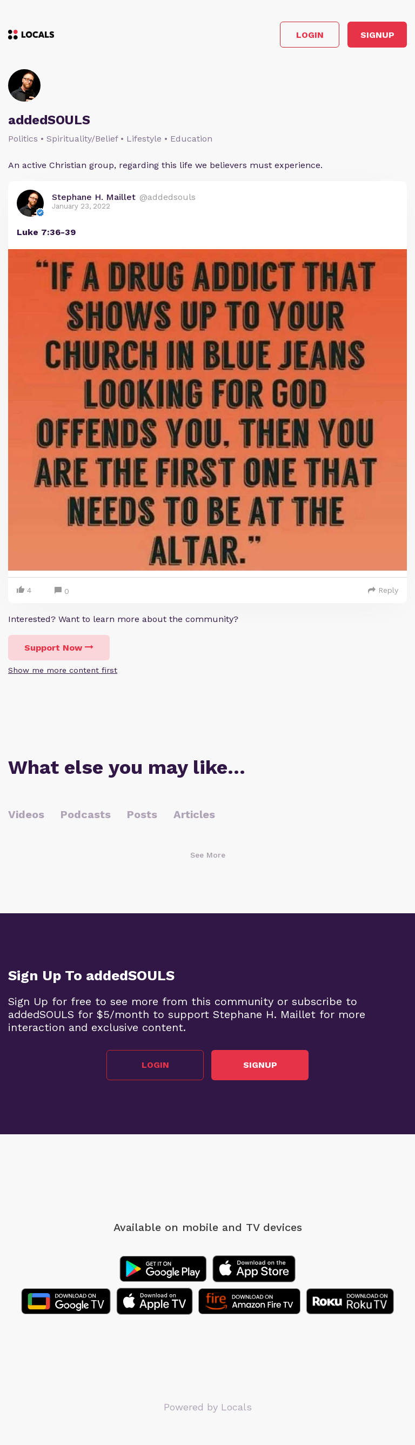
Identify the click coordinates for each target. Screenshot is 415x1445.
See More (207, 855)
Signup (377, 35)
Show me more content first (62, 670)
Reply (383, 590)
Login (310, 35)
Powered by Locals (208, 1407)
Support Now (58, 648)
